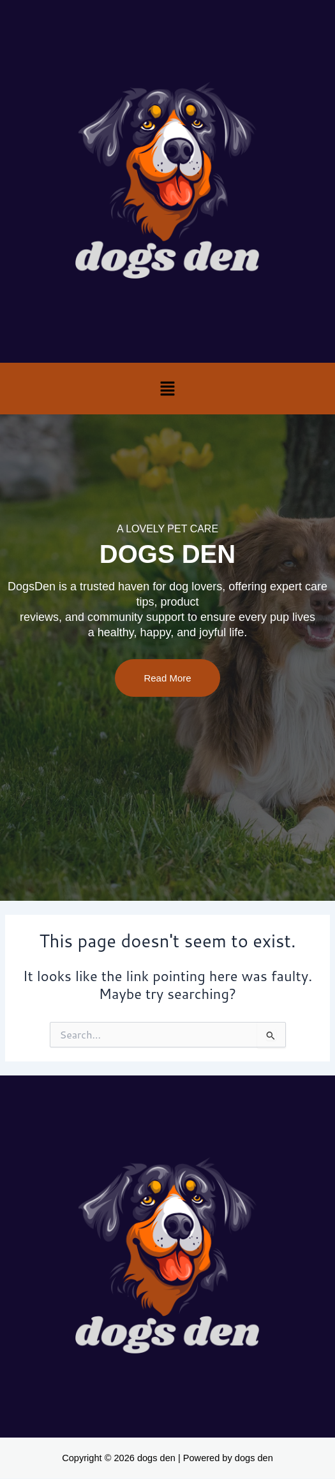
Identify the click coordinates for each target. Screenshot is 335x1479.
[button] (167, 388)
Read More (167, 678)
